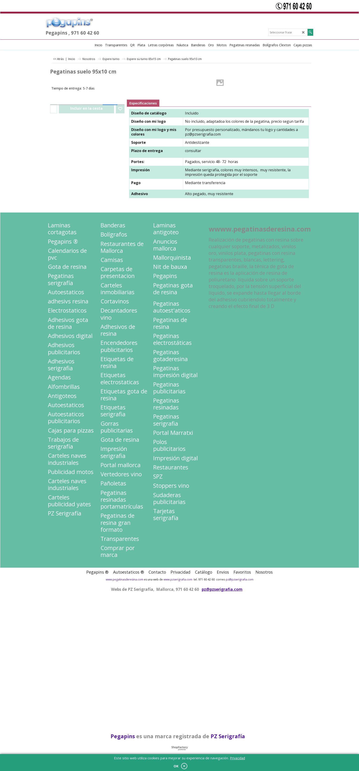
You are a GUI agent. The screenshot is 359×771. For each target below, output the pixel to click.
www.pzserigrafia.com (177, 579)
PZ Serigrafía (228, 736)
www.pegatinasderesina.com (124, 579)
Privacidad (237, 758)
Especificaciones (143, 103)
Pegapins (123, 736)
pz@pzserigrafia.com (203, 134)
